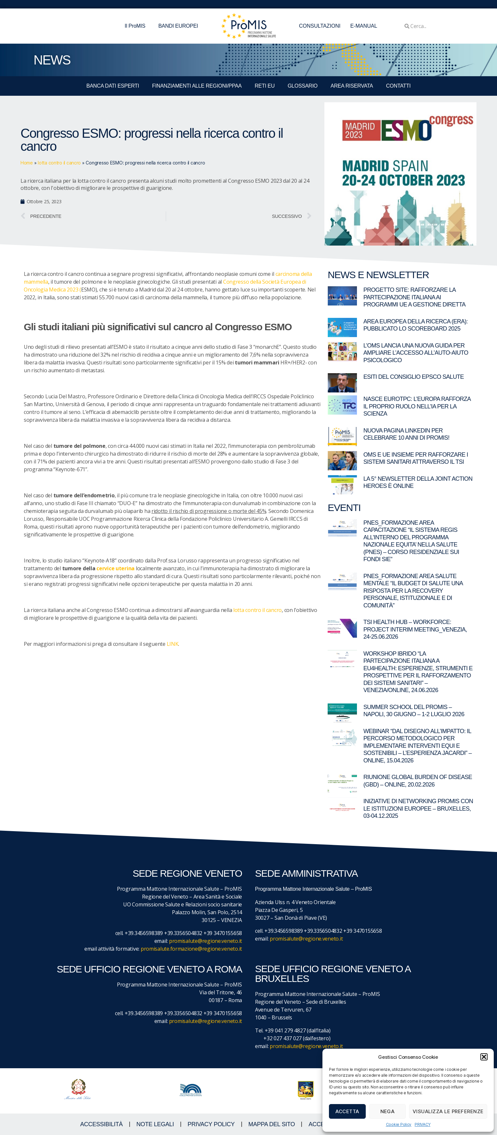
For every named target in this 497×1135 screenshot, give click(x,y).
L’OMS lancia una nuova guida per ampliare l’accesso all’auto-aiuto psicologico (415, 352)
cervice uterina (115, 568)
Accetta (347, 1111)
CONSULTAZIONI (319, 26)
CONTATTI (398, 86)
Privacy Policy (211, 1124)
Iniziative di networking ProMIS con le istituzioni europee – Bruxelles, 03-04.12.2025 (418, 808)
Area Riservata (352, 86)
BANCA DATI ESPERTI (112, 86)
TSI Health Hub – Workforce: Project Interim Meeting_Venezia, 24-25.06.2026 (415, 629)
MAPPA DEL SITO (271, 1124)
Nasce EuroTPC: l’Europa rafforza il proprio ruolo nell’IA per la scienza (417, 406)
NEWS (52, 60)
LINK (172, 643)
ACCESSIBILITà (101, 1124)
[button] (484, 1057)
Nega (387, 1111)
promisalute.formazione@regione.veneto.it (191, 948)
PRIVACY (422, 1124)
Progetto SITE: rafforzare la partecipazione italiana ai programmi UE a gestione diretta (414, 297)
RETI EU (265, 86)
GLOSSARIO (303, 86)
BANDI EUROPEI (178, 26)
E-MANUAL (363, 26)
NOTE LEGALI (155, 1124)
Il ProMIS (137, 26)
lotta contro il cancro (59, 162)
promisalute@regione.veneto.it (205, 940)
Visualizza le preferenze (448, 1111)
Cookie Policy (399, 1124)
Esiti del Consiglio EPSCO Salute (413, 377)
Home (27, 162)
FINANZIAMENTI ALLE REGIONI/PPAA (197, 86)
